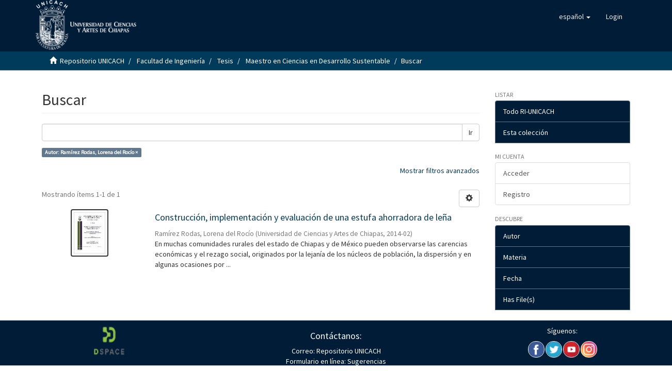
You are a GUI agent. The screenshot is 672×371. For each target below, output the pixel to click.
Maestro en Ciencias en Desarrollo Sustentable (318, 60)
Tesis (225, 60)
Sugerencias (366, 361)
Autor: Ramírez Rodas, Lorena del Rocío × (91, 152)
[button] (574, 16)
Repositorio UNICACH (92, 60)
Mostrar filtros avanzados (439, 170)
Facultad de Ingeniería (171, 60)
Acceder (516, 173)
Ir (471, 132)
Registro (516, 194)
